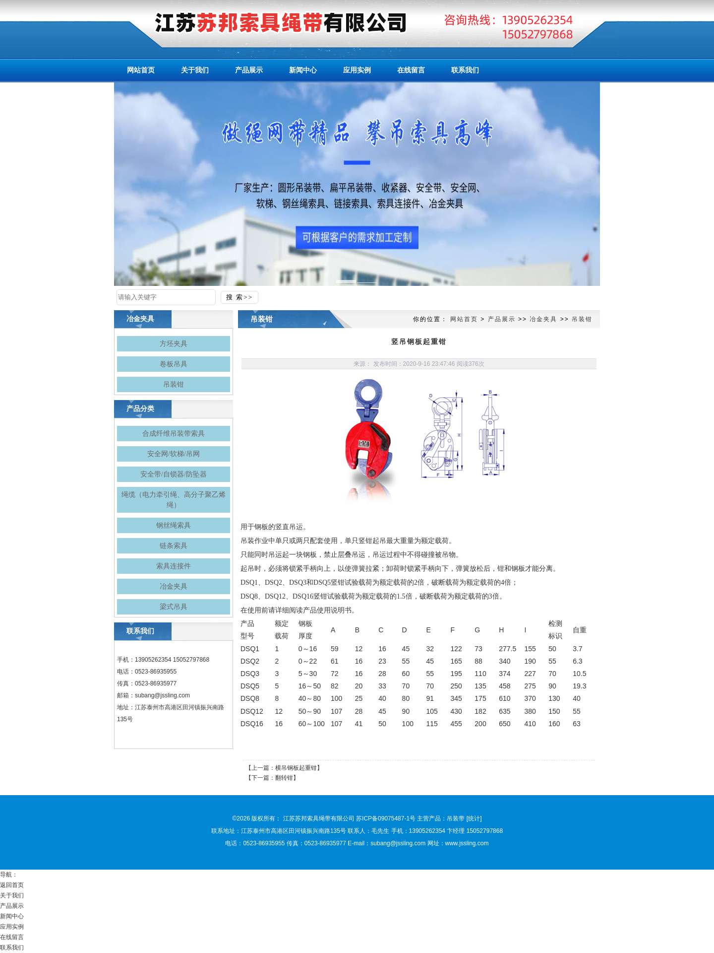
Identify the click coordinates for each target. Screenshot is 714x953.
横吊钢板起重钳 (296, 767)
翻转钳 (284, 777)
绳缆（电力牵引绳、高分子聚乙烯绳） (173, 500)
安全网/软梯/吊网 (173, 454)
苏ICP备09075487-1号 (386, 818)
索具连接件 (173, 566)
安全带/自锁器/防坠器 (173, 474)
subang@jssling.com (162, 695)
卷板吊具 (173, 364)
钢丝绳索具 (173, 525)
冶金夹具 (173, 586)
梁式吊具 (173, 607)
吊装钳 (173, 384)
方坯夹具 (173, 343)
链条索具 (173, 545)
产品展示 (502, 319)
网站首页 (464, 319)
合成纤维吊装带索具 (173, 433)
